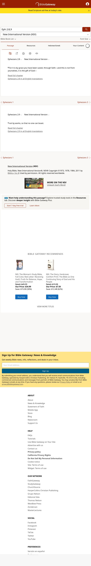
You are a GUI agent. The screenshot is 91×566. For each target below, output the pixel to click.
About (30, 400)
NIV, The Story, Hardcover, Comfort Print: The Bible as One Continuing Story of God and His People (60, 278)
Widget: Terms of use (37, 468)
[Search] (86, 29)
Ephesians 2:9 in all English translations (25, 131)
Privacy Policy (65, 382)
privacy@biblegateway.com (12, 384)
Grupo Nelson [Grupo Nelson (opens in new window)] (34, 493)
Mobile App (33, 410)
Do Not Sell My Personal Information (45, 458)
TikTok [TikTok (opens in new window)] (30, 532)
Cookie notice (34, 461)
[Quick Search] (41, 29)
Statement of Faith (36, 406)
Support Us (33, 423)
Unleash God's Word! (56, 185)
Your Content (46, 45)
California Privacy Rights (39, 455)
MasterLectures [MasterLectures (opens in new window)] (34, 510)
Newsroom (32, 419)
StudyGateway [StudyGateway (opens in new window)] (34, 484)
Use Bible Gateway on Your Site (41, 442)
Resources (17, 45)
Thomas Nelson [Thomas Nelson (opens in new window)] (35, 500)
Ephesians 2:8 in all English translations (25, 78)
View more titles (45, 306)
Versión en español (36, 551)
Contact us (32, 448)
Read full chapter (15, 75)
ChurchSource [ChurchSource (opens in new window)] (34, 487)
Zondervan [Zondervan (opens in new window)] (32, 507)
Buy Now (21, 297)
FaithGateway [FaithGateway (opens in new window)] (34, 480)
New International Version (20, 166)
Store (30, 413)
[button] (87, 4)
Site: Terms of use (35, 465)
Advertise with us (35, 445)
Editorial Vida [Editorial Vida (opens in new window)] (33, 497)
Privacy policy (34, 451)
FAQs (30, 435)
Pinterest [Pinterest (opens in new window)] (32, 529)
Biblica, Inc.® (13, 173)
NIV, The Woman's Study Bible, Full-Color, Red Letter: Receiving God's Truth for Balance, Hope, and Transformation (29, 278)
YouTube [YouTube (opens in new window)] (31, 539)
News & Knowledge (36, 403)
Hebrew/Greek (31, 45)
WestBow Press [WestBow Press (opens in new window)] (34, 503)
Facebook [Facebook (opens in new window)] (32, 522)
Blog (30, 416)
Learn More (34, 205)
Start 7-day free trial (15, 205)
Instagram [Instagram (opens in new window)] (32, 525)
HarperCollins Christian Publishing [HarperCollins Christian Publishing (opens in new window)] (43, 490)
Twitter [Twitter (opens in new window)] (31, 535)
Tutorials (31, 438)
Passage (5, 45)
